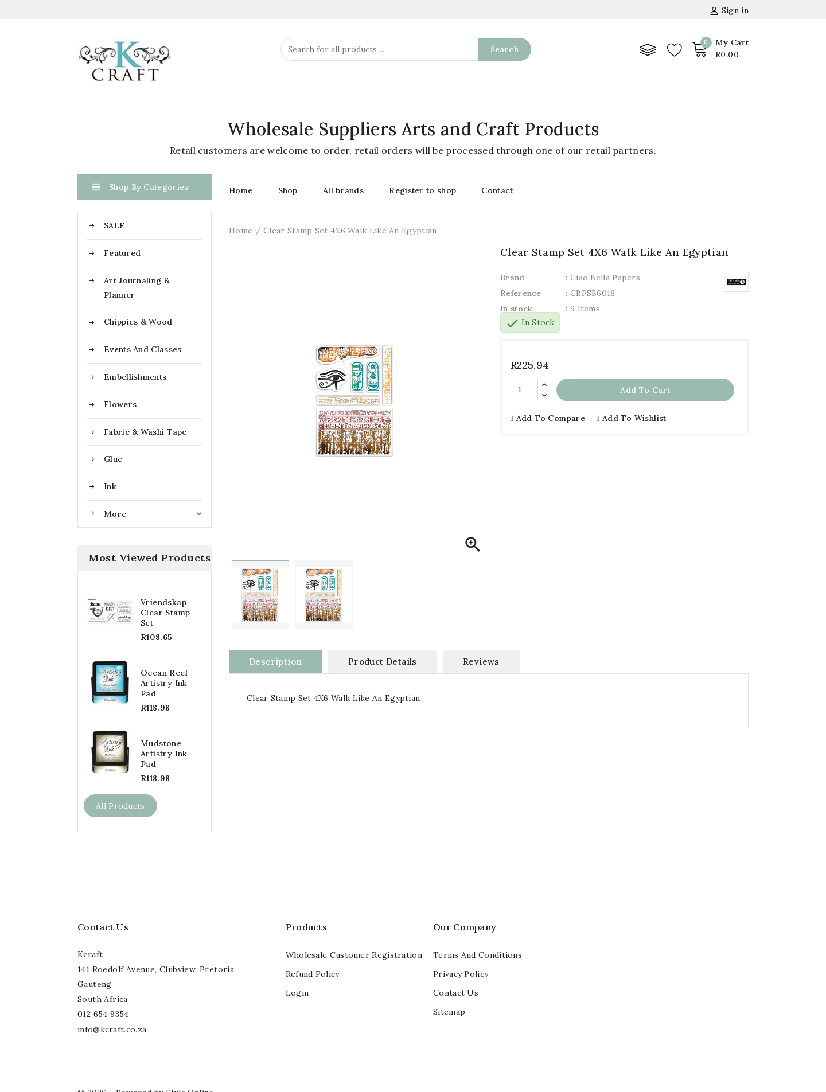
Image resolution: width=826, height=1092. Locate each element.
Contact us (102, 927)
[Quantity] (524, 389)
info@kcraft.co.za (111, 1029)
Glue (113, 459)
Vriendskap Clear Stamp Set (165, 612)
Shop (288, 190)
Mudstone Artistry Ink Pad (164, 753)
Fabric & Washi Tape (145, 432)
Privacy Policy (460, 974)
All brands (343, 190)
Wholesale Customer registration (354, 955)
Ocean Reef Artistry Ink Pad (164, 683)
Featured (122, 253)
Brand (512, 277)
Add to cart (645, 390)
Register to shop (422, 190)
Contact (497, 190)
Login (297, 993)
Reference (520, 293)
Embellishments (135, 377)
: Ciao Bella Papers (603, 277)
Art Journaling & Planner (137, 287)
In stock (516, 308)
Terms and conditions (477, 955)
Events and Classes (142, 349)
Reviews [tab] (481, 661)
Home (240, 190)
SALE (114, 225)
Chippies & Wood (138, 322)
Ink (110, 486)
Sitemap (449, 1012)
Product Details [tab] (382, 661)
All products (120, 806)
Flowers (120, 404)
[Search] (405, 49)
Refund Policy (313, 974)
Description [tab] (275, 661)
